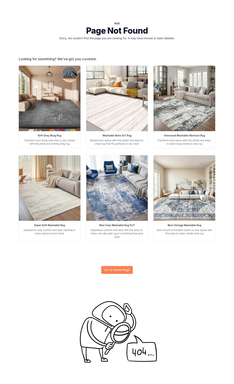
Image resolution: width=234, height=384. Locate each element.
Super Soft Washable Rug (49, 225)
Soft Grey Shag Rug (49, 135)
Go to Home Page (117, 270)
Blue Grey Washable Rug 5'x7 (117, 225)
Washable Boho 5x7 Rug (117, 135)
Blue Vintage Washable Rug (184, 225)
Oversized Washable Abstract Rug (184, 135)
